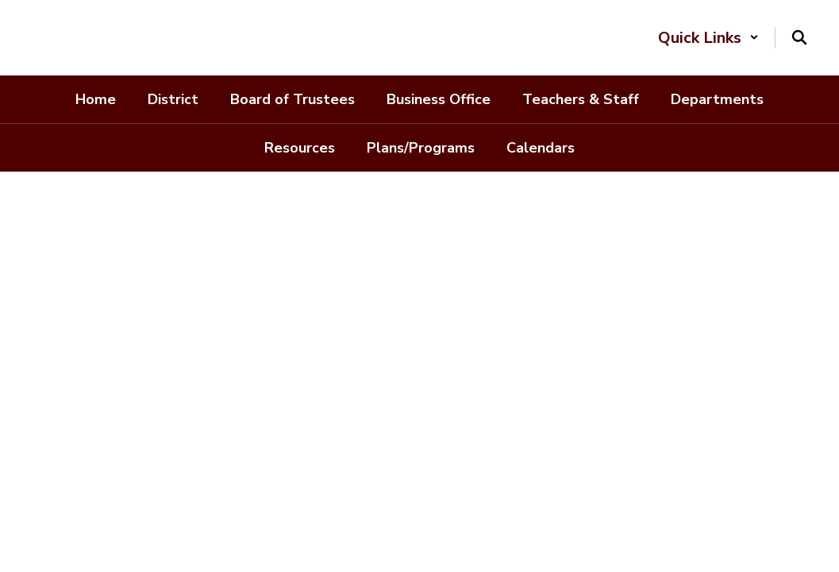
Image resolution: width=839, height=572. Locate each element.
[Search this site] (799, 37)
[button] (708, 37)
